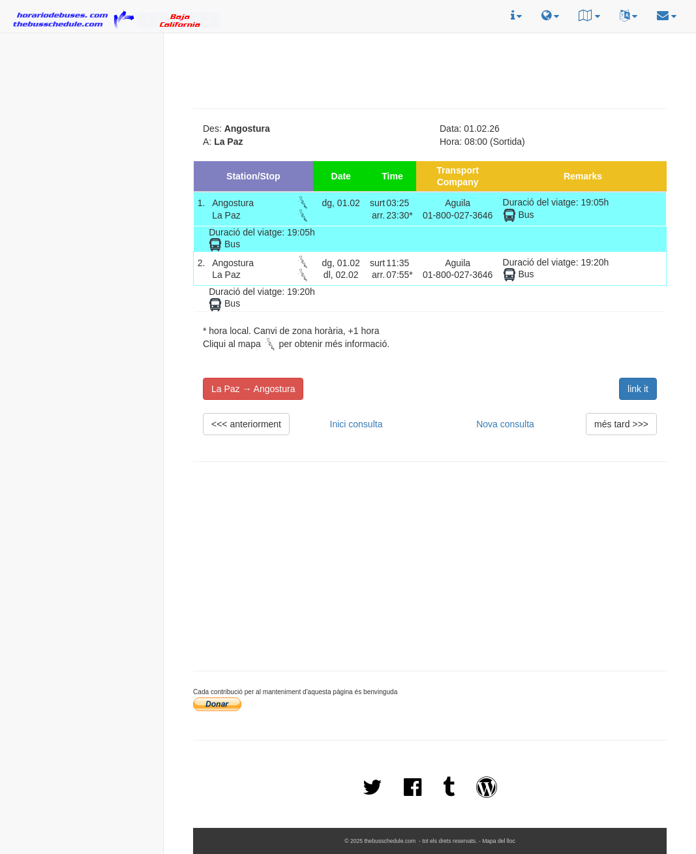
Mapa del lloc (498, 841)
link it (638, 389)
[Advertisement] (81, 118)
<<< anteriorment (246, 424)
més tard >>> (621, 424)
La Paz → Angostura (253, 389)
